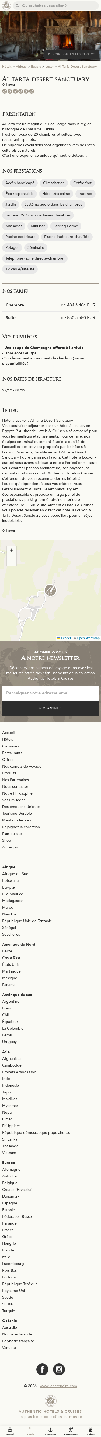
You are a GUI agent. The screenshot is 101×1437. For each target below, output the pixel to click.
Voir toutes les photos (71, 54)
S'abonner (50, 707)
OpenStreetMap (88, 638)
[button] (50, 590)
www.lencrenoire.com (58, 1386)
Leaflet (64, 638)
